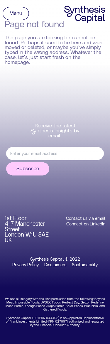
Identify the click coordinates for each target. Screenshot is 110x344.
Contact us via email (85, 218)
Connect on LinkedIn (85, 224)
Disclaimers (55, 265)
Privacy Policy (25, 265)
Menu (15, 13)
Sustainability (85, 265)
